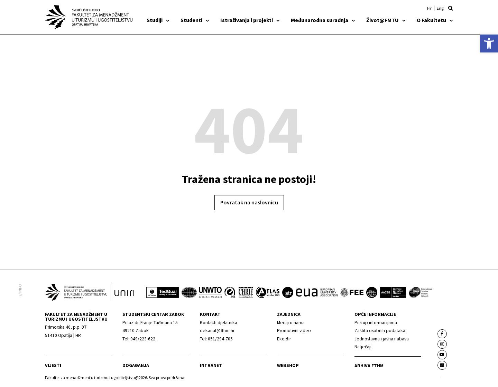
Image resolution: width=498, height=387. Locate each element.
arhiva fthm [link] (369, 366)
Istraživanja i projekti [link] (250, 20)
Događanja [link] (135, 365)
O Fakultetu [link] (435, 20)
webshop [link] (288, 365)
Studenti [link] (195, 20)
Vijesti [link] (53, 365)
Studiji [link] (158, 20)
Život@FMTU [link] (386, 20)
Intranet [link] (211, 365)
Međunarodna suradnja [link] (323, 20)
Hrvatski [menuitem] (429, 8)
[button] (450, 8)
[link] (489, 43)
